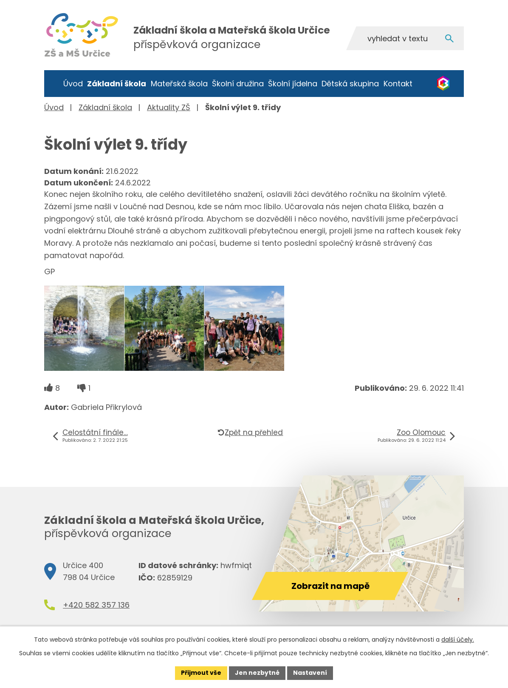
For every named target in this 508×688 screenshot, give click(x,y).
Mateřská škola (179, 83)
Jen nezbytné (257, 672)
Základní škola (116, 83)
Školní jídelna (292, 83)
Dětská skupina (350, 83)
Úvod (73, 83)
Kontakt (398, 83)
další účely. (457, 639)
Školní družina (238, 83)
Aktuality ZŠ (168, 107)
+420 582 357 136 (96, 605)
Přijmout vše (201, 672)
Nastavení (310, 672)
